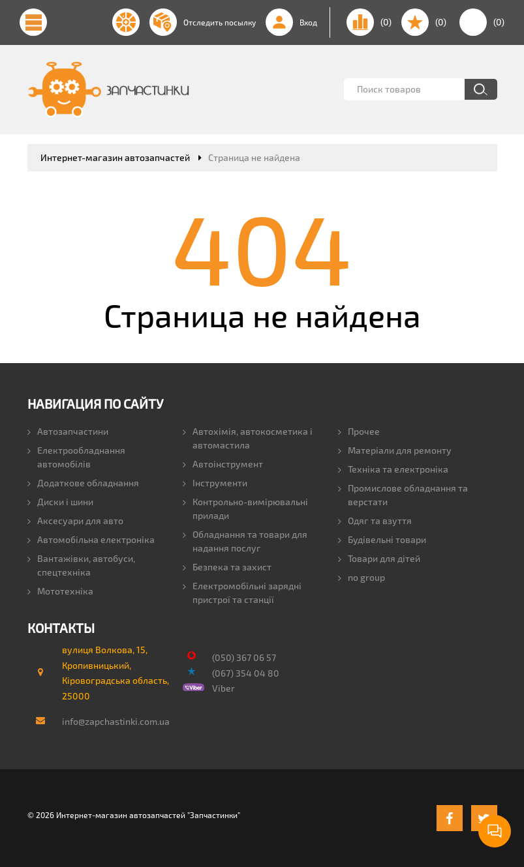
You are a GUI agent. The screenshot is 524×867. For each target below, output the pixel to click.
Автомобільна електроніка (91, 539)
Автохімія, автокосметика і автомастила (248, 438)
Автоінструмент (223, 463)
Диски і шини (60, 501)
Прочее (359, 431)
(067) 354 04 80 (245, 673)
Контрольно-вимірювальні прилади (245, 508)
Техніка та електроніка (393, 469)
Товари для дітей (379, 558)
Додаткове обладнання (83, 482)
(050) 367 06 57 (244, 657)
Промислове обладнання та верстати (403, 494)
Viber (223, 688)
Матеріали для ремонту (395, 450)
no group (361, 577)
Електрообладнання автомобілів (76, 457)
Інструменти (215, 482)
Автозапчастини (67, 431)
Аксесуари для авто (75, 520)
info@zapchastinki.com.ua (110, 721)
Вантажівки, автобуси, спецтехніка (81, 565)
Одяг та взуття (375, 520)
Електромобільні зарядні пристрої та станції (242, 592)
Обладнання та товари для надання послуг (245, 541)
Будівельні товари (382, 539)
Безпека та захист (227, 566)
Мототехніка (60, 590)
